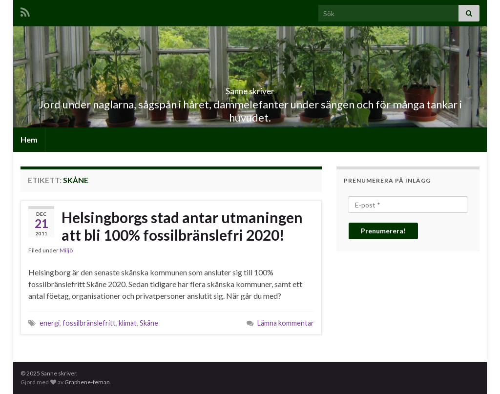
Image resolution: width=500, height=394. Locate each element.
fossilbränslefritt (89, 323)
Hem (29, 139)
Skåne (149, 323)
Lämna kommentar (285, 323)
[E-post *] (408, 204)
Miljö (66, 250)
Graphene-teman (87, 382)
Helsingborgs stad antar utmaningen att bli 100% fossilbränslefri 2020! (182, 226)
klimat (128, 323)
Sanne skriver (250, 88)
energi (50, 323)
